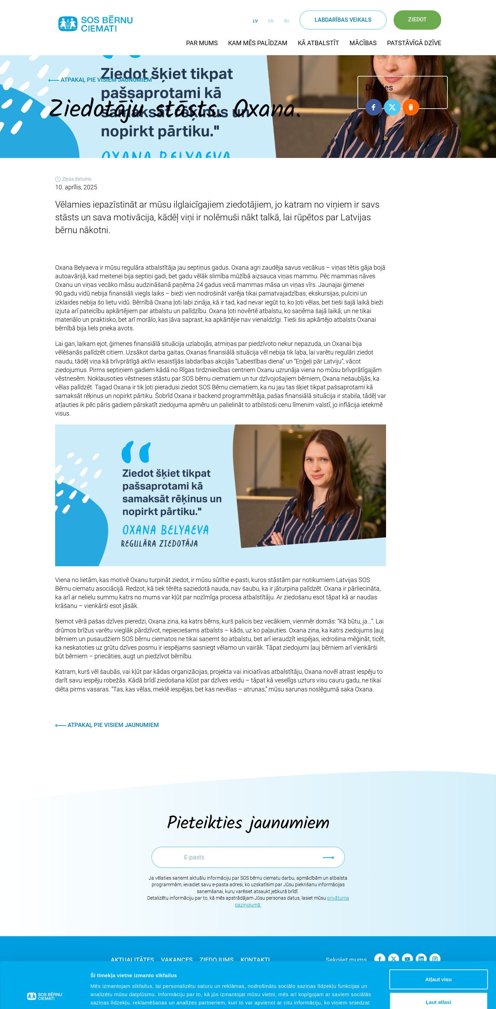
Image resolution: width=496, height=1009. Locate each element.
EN (271, 21)
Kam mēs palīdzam (257, 43)
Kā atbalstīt (318, 43)
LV (255, 21)
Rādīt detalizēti (375, 995)
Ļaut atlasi (438, 958)
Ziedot (417, 19)
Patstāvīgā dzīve (414, 43)
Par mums (202, 43)
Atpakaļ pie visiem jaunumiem (100, 79)
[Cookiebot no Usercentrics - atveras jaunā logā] (44, 995)
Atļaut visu (438, 936)
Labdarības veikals (343, 20)
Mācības (363, 43)
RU (286, 21)
